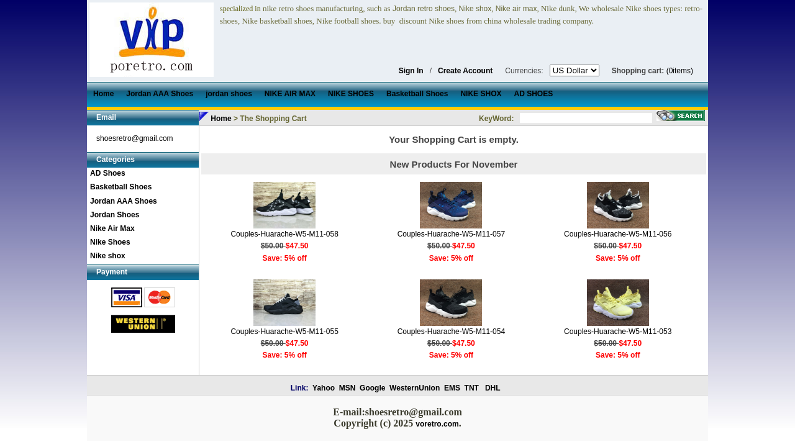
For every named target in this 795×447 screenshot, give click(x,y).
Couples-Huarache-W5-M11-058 (284, 234)
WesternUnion (414, 388)
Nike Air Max (112, 228)
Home (221, 118)
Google (372, 388)
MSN (347, 388)
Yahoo (323, 388)
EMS (452, 388)
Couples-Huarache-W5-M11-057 (451, 234)
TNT (472, 388)
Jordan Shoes (114, 214)
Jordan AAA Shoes (123, 201)
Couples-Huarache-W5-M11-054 (451, 331)
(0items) (679, 70)
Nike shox (107, 255)
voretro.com (437, 424)
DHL (493, 388)
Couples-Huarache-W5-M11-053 (617, 331)
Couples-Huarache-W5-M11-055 (284, 331)
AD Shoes (107, 173)
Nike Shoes (110, 242)
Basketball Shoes (121, 187)
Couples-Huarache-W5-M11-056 (617, 234)
